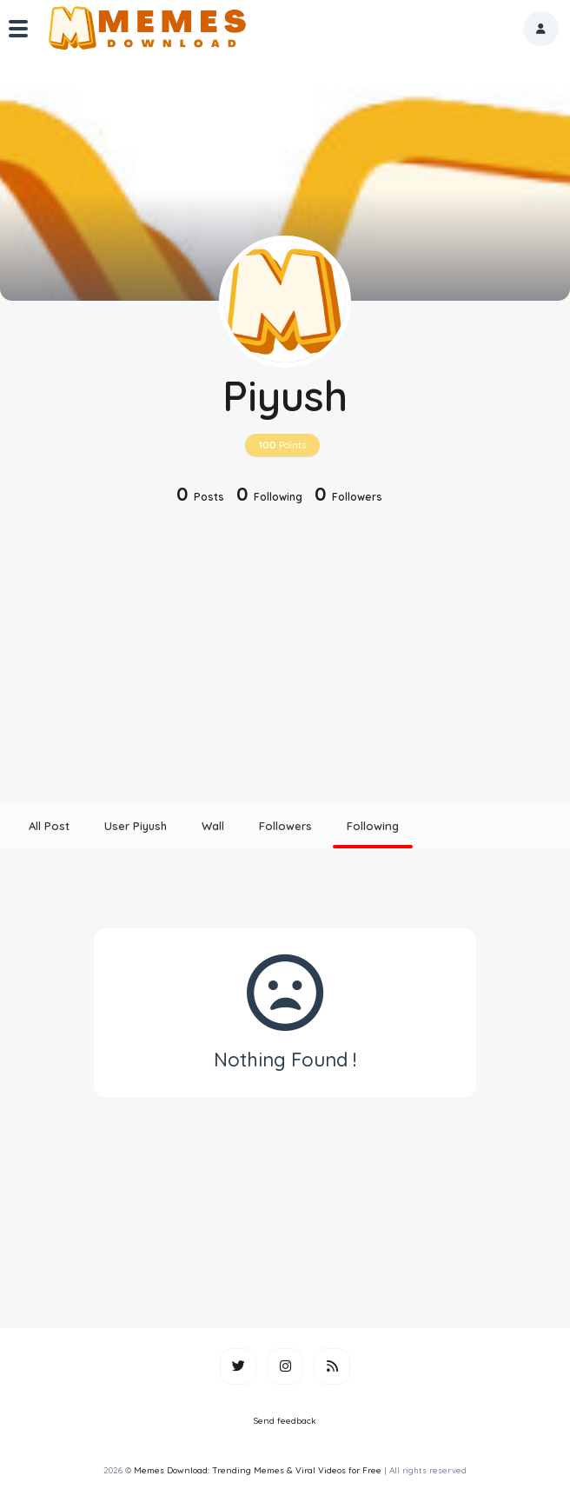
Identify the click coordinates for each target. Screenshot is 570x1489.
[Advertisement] (285, 656)
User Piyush (135, 826)
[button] (541, 28)
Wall (213, 826)
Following (373, 826)
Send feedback (285, 1420)
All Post (49, 826)
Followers (285, 826)
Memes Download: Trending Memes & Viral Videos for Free (257, 1470)
